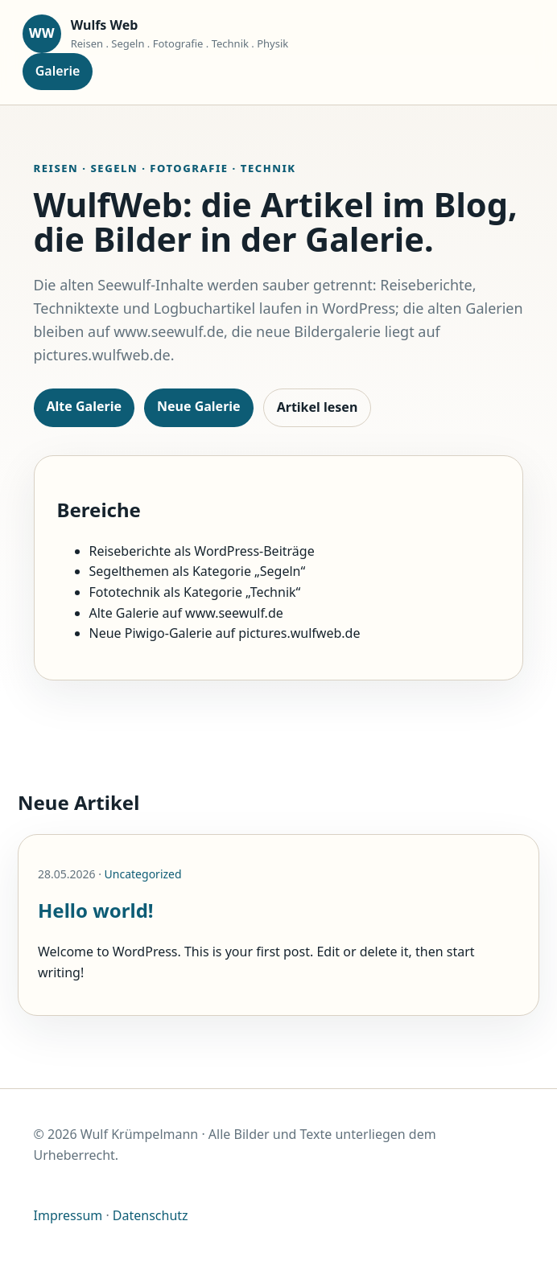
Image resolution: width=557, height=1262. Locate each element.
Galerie (57, 71)
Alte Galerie (84, 406)
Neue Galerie (199, 406)
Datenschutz (150, 1215)
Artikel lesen (317, 407)
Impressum (68, 1215)
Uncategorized (143, 874)
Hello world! (96, 910)
